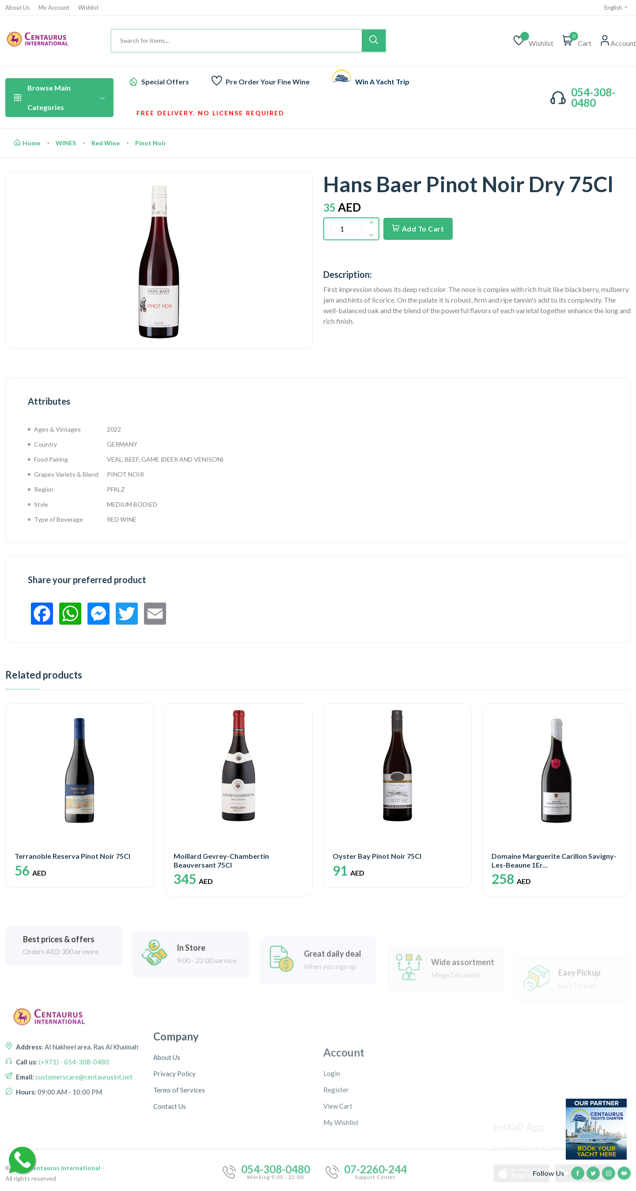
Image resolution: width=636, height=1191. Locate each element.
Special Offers (165, 81)
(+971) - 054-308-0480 (73, 1113)
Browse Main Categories (59, 97)
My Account (53, 8)
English (616, 7)
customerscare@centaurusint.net (83, 1128)
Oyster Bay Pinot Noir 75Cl (377, 856)
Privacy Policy (174, 1161)
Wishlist (88, 8)
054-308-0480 (593, 97)
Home (27, 143)
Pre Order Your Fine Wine (268, 81)
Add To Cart (418, 228)
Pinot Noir (150, 143)
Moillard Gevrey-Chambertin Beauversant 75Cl (221, 860)
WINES (66, 143)
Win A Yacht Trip (382, 81)
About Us (17, 8)
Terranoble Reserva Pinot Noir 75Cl (72, 856)
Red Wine (105, 143)
